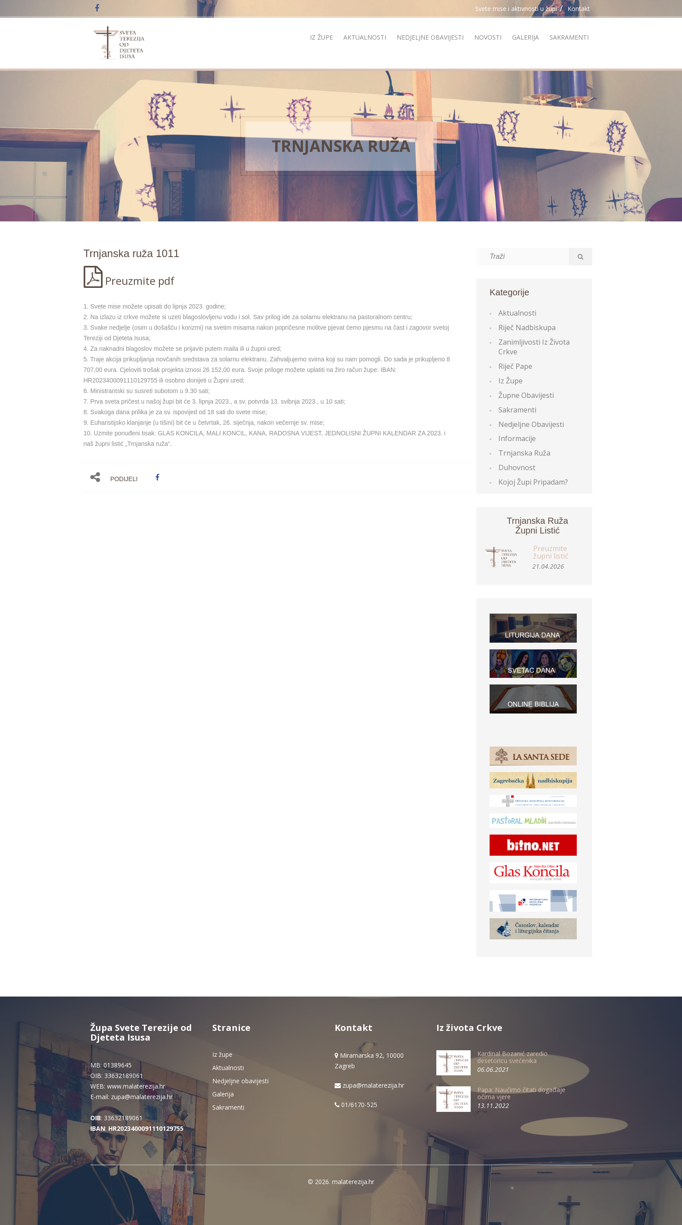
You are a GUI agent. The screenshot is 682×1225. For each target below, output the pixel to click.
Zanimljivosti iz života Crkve (534, 347)
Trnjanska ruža (341, 146)
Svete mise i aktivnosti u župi (516, 8)
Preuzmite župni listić (550, 552)
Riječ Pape (515, 366)
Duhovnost (516, 467)
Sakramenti (569, 37)
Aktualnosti (364, 37)
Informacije (517, 438)
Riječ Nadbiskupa (527, 327)
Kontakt (579, 8)
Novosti (487, 37)
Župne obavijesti (526, 395)
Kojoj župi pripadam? (533, 482)
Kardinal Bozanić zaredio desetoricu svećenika (512, 1056)
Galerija (525, 37)
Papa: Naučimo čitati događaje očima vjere (521, 1092)
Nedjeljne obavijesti (430, 37)
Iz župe (321, 37)
